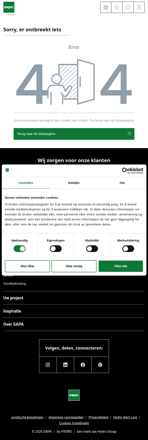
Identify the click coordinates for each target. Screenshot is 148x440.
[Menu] (139, 7)
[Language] (105, 7)
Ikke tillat (27, 266)
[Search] (116, 7)
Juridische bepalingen (27, 417)
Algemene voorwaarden (65, 417)
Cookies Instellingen (74, 423)
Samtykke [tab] (25, 182)
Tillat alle (120, 266)
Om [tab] (122, 182)
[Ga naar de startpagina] (8, 9)
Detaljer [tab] (74, 182)
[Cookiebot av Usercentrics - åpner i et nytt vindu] (125, 171)
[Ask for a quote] (127, 7)
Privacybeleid (98, 417)
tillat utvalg (74, 266)
